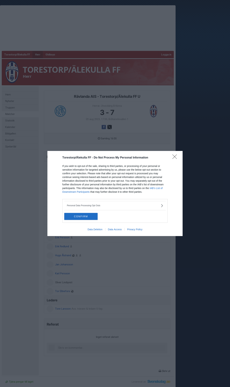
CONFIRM (81, 216)
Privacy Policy (134, 229)
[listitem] (115, 205)
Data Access (115, 229)
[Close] (175, 157)
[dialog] (115, 193)
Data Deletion (95, 229)
